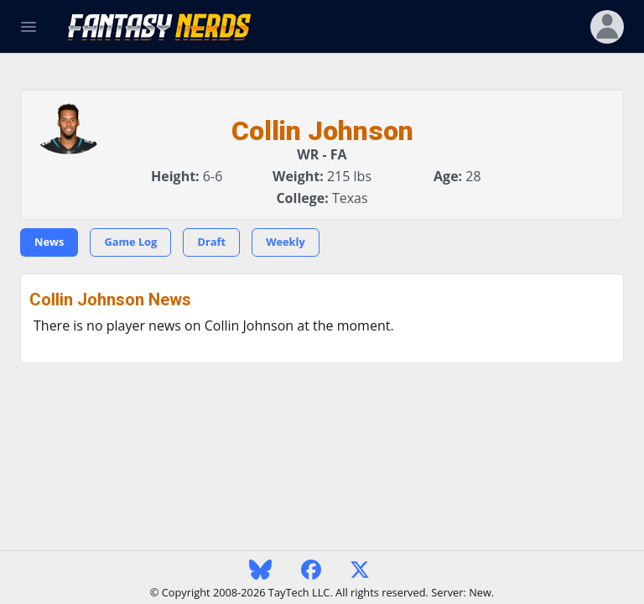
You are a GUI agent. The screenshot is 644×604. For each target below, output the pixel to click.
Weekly (285, 241)
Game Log (130, 241)
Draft (211, 241)
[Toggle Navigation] (28, 27)
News (49, 241)
